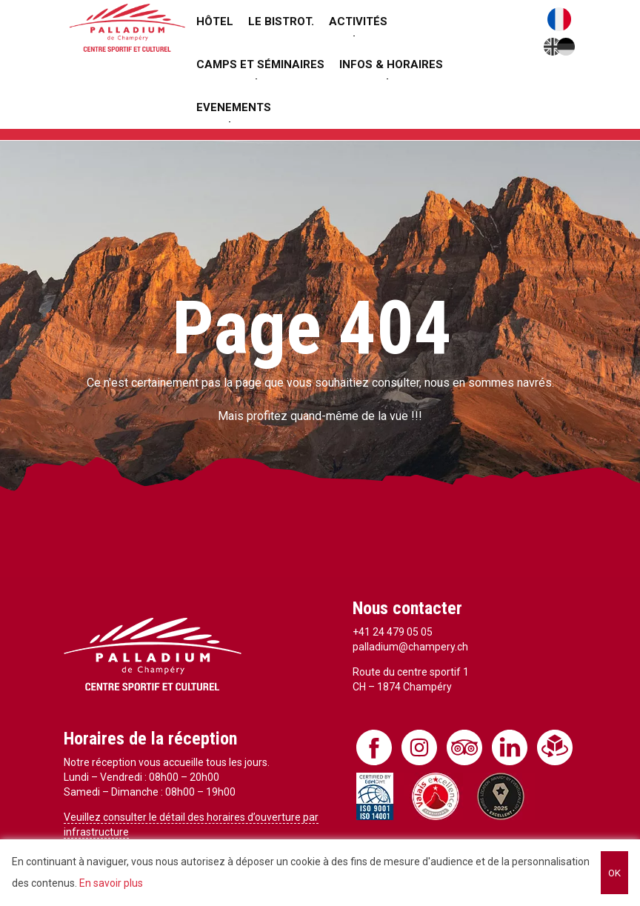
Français (559, 19)
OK (614, 873)
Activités (358, 21)
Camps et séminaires (260, 64)
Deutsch (566, 47)
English (552, 47)
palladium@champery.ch (410, 647)
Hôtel (214, 21)
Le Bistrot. (281, 21)
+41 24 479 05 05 (393, 632)
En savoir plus (111, 883)
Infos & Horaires (391, 64)
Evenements (233, 107)
